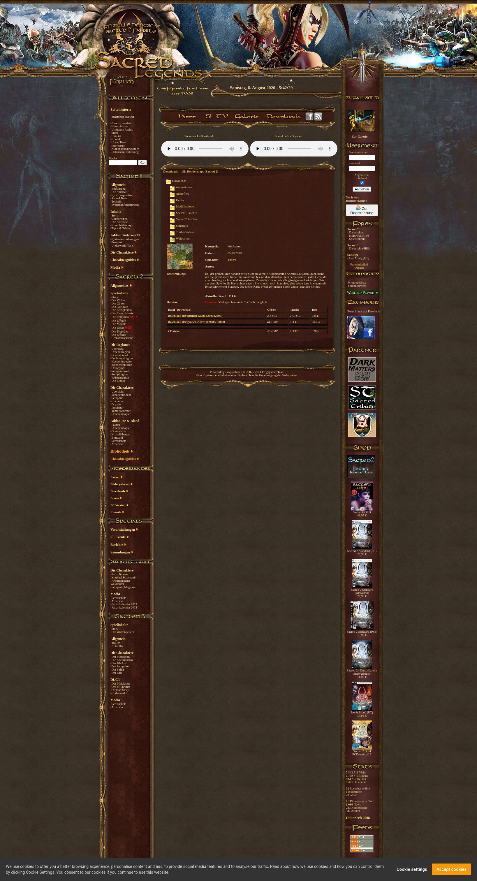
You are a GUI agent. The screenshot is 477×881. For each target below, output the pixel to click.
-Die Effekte (118, 320)
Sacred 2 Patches (186, 219)
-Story (114, 215)
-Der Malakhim (120, 656)
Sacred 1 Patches (186, 212)
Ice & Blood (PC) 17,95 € (362, 712)
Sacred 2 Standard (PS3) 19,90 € (362, 631)
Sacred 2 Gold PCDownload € (362, 751)
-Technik (116, 201)
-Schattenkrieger (120, 394)
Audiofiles (182, 193)
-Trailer (115, 642)
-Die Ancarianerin (121, 660)
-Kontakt (116, 139)
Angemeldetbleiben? (361, 176)
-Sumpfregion (119, 374)
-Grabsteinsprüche (121, 338)
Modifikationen (185, 206)
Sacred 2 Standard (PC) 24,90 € (361, 551)
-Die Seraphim (119, 666)
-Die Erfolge (118, 334)
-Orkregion (117, 368)
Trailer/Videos (185, 232)
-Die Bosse (117, 327)
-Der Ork (116, 672)
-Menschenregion (121, 364)
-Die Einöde (118, 380)
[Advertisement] (448, 169)
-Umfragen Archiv (121, 129)
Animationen (184, 187)
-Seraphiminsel (119, 371)
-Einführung (118, 188)
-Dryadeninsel (119, 355)
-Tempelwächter (120, 410)
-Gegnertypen (119, 218)
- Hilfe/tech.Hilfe (358, 235)
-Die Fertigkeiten (121, 310)
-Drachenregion (120, 352)
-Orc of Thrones (120, 686)
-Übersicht (117, 348)
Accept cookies (451, 869)
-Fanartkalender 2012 (123, 604)
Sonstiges (182, 225)
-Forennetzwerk (356, 285)
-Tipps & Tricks (120, 228)
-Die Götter (117, 303)
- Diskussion (355, 232)
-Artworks (116, 444)
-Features (116, 242)
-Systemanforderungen (124, 204)
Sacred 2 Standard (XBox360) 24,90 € (362, 591)
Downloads (179, 180)
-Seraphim (116, 398)
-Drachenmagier (120, 414)
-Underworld (118, 693)
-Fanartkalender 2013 (123, 607)
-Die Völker (117, 300)
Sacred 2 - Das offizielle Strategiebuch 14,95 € (362, 672)
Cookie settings (412, 869)
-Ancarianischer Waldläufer (120, 582)
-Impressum (117, 145)
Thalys (232, 259)
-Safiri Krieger (119, 574)
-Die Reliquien (120, 317)
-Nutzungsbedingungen (124, 148)
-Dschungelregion (121, 358)
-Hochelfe (116, 401)
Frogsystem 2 (234, 372)
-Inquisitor (117, 407)
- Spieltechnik (356, 238)
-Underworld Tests (121, 245)
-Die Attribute (119, 222)
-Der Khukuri (118, 663)
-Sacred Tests (118, 198)
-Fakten (115, 424)
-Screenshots (118, 440)
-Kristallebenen (120, 434)
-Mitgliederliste (356, 282)
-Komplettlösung (120, 225)
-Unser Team (118, 142)
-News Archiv (119, 126)
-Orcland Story (119, 690)
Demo (180, 200)
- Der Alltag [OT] (358, 258)
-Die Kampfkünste (121, 313)
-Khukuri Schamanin (123, 577)
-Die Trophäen (119, 331)
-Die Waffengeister (122, 632)
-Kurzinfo (116, 646)
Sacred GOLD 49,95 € (362, 512)
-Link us (115, 136)
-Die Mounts (118, 324)
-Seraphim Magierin (122, 587)
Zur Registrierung (361, 210)
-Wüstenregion (119, 377)
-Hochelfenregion (121, 361)
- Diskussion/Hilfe (358, 248)
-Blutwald (116, 437)
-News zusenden (120, 123)
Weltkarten (182, 238)
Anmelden (362, 189)
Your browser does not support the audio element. (205, 148)
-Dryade (115, 404)
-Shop (114, 132)
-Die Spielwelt (119, 192)
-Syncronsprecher (121, 195)
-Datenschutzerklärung (124, 152)
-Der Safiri (117, 669)
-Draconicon (118, 431)
